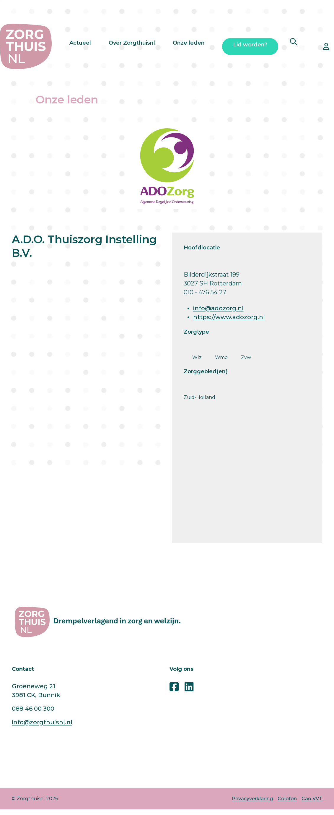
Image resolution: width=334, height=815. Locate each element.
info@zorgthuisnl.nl (42, 722)
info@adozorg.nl (218, 308)
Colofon (287, 798)
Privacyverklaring (252, 798)
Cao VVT (312, 798)
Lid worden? (250, 46)
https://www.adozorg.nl (229, 317)
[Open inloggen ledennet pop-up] (326, 46)
